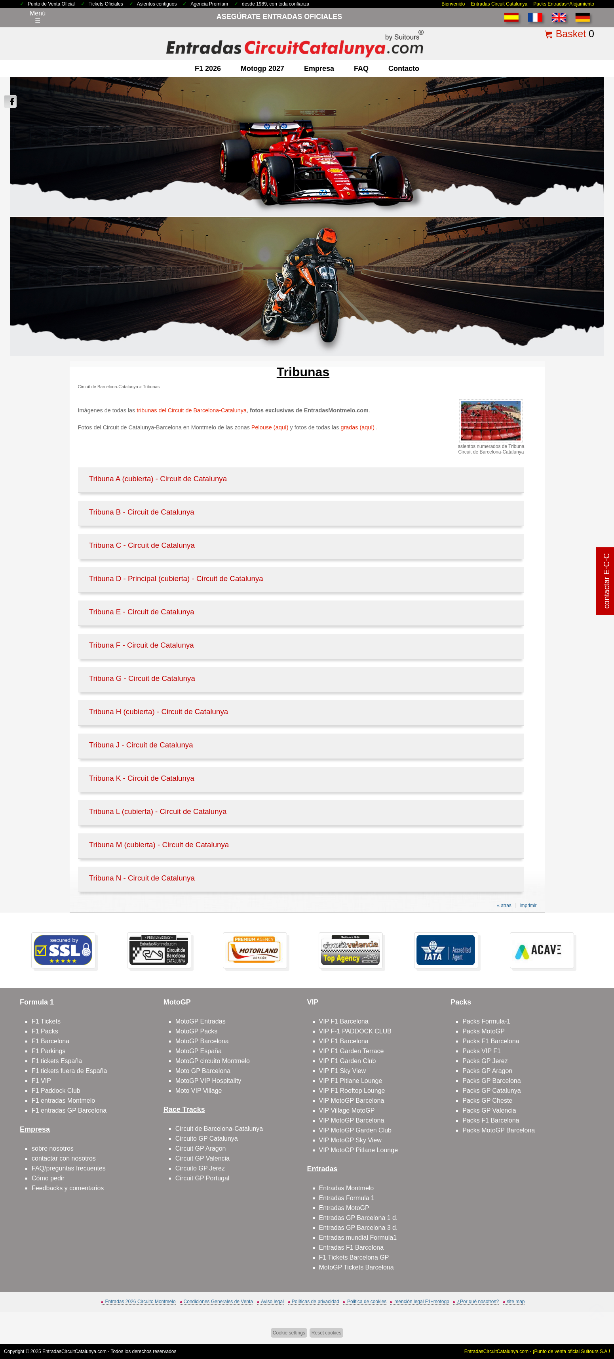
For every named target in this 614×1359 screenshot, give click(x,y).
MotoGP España (198, 1051)
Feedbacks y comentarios (68, 1188)
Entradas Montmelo (346, 1188)
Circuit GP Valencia (202, 1158)
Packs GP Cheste (487, 1100)
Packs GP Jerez (485, 1061)
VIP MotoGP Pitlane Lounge (358, 1150)
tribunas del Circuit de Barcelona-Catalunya (192, 410)
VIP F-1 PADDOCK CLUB (355, 1031)
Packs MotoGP (483, 1031)
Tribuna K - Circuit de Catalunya (141, 778)
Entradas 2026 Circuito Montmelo (140, 1301)
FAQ (361, 68)
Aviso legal (272, 1301)
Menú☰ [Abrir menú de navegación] (38, 17)
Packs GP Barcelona (491, 1080)
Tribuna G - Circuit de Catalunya (142, 678)
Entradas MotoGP (344, 1208)
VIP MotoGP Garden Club (355, 1130)
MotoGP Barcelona (202, 1041)
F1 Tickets (46, 1021)
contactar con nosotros (64, 1158)
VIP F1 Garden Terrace (351, 1051)
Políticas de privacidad (315, 1301)
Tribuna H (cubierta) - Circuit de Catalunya (158, 711)
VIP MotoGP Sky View (350, 1140)
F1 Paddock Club (56, 1090)
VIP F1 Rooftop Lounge (352, 1090)
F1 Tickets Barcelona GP (354, 1257)
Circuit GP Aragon (200, 1148)
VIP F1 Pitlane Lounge (350, 1080)
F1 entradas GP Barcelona (69, 1110)
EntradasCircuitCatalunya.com (74, 1351)
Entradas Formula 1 (347, 1198)
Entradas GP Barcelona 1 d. (358, 1217)
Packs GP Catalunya (491, 1090)
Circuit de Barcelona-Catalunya (108, 386)
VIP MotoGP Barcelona (351, 1100)
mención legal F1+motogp (421, 1301)
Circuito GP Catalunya (206, 1138)
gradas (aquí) (358, 427)
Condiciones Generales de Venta (218, 1301)
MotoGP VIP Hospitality (208, 1080)
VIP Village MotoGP (347, 1110)
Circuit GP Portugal (202, 1178)
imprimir (528, 905)
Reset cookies (326, 1333)
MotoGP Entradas (200, 1021)
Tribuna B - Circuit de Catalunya (141, 512)
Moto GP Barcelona (202, 1070)
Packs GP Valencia (489, 1110)
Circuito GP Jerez (200, 1168)
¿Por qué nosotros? (478, 1301)
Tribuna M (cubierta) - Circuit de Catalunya (159, 845)
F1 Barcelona (50, 1041)
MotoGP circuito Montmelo (212, 1061)
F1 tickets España (57, 1061)
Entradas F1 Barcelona (351, 1247)
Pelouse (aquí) (270, 427)
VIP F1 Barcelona (344, 1021)
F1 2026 (208, 68)
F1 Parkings (48, 1051)
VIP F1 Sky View (342, 1070)
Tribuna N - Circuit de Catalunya (142, 878)
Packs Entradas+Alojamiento (563, 4)
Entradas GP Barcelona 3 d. (358, 1227)
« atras (504, 905)
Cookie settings (289, 1333)
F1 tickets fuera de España (69, 1070)
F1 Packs (45, 1031)
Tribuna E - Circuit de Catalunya (141, 612)
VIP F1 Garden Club (347, 1061)
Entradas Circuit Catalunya (499, 4)
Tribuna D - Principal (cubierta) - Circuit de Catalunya (176, 578)
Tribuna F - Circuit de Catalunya (141, 645)
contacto (403, 68)
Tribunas (151, 386)
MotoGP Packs (196, 1031)
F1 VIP (41, 1080)
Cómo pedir (48, 1178)
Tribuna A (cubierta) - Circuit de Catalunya (158, 479)
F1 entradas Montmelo (63, 1100)
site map (516, 1301)
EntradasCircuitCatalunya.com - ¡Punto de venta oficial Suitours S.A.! (537, 1351)
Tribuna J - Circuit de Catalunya (141, 745)
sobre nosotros (53, 1148)
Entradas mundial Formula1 (358, 1237)
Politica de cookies (366, 1301)
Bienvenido (453, 4)
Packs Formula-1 (486, 1021)
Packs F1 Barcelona (490, 1041)
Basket (571, 33)
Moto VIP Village (198, 1090)
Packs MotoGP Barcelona (498, 1130)
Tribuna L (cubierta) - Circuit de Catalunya (158, 811)
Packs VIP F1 (481, 1051)
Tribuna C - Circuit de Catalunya (142, 545)
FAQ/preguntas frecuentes (69, 1168)
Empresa (319, 68)
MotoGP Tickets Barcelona (356, 1267)
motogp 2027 (262, 68)
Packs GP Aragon (487, 1070)
